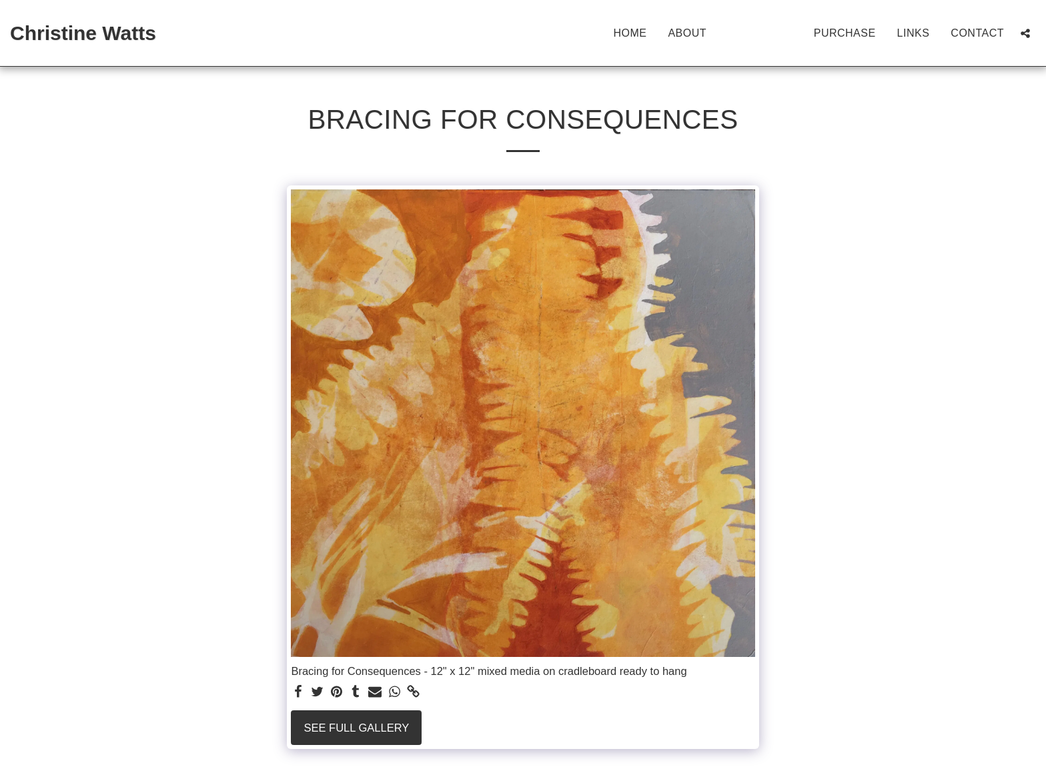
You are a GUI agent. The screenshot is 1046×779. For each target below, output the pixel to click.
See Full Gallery (357, 728)
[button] (1025, 33)
